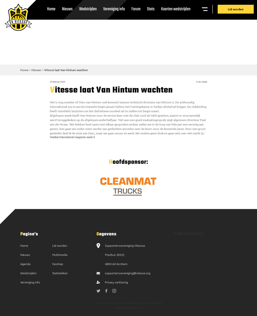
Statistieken (60, 273)
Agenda (25, 264)
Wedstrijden (88, 9)
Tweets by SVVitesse (188, 233)
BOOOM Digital (133, 307)
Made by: (119, 307)
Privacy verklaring (116, 282)
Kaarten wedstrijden (175, 9)
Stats (151, 9)
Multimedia (59, 255)
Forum (135, 9)
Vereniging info (114, 9)
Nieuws (67, 9)
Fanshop (57, 264)
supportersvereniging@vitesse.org (127, 273)
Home (51, 9)
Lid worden (236, 9)
